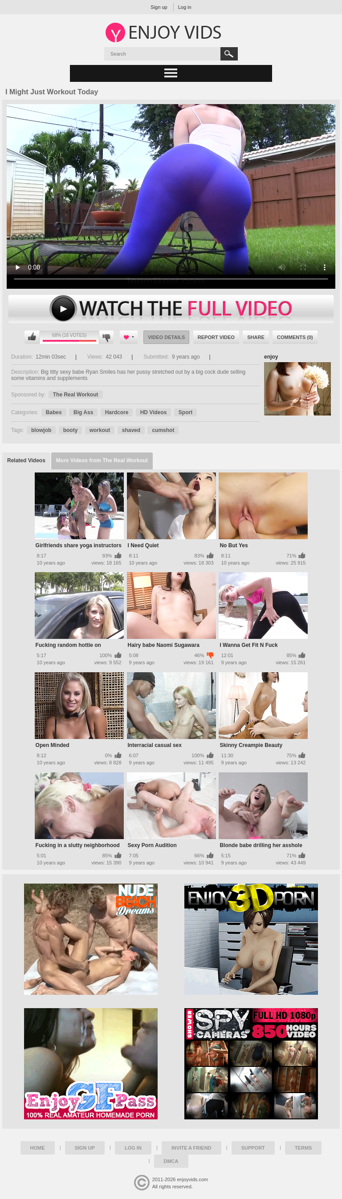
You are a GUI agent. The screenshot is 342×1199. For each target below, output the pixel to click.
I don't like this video (106, 337)
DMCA (171, 1161)
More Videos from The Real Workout (102, 460)
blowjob (41, 430)
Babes (54, 412)
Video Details (166, 337)
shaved (131, 430)
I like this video (32, 337)
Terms (303, 1148)
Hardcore (117, 412)
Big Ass (83, 412)
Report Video (216, 337)
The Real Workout (75, 395)
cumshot (163, 430)
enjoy (271, 357)
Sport (185, 412)
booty (70, 430)
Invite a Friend (191, 1148)
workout (100, 430)
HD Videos (153, 412)
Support (253, 1148)
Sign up (159, 7)
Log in (184, 7)
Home (37, 1148)
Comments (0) (295, 337)
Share (256, 337)
